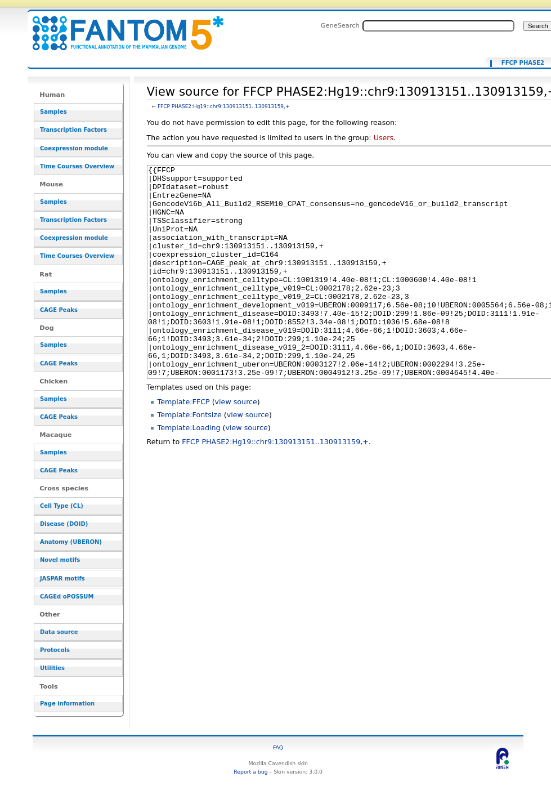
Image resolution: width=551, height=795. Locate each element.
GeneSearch (340, 25)
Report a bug (250, 772)
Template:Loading (189, 470)
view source (236, 444)
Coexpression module (74, 148)
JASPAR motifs (62, 578)
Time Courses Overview (77, 166)
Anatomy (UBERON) (71, 542)
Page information (67, 703)
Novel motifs (60, 560)
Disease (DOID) (64, 524)
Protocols (55, 650)
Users (383, 137)
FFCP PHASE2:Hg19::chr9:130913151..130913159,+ (224, 106)
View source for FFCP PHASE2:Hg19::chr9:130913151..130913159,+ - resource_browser (121, 27)
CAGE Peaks (59, 310)
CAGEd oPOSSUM (66, 596)
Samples (53, 112)
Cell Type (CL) (61, 506)
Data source (59, 632)
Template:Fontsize (190, 457)
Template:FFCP (184, 444)
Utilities (52, 668)
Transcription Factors (73, 130)
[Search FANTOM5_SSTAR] (438, 26)
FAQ (278, 747)
